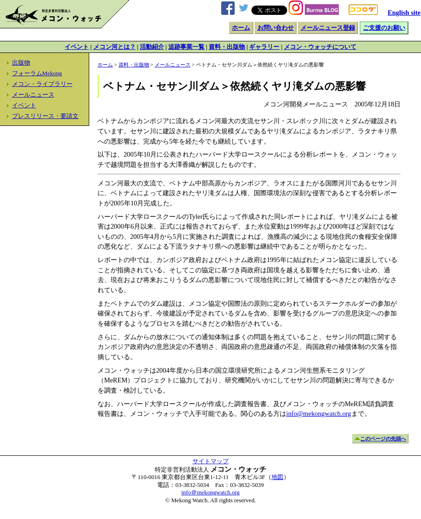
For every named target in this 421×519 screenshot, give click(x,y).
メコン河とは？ (114, 47)
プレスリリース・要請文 (45, 116)
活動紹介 (152, 47)
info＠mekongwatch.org (210, 492)
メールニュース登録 (328, 28)
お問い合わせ (275, 28)
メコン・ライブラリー (42, 84)
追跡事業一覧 (186, 47)
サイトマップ (210, 461)
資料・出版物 (227, 47)
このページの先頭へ (383, 438)
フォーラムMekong (37, 73)
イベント (77, 47)
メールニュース (33, 95)
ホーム (241, 28)
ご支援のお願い (384, 28)
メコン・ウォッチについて (320, 47)
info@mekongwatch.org (318, 413)
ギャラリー (264, 47)
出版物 (21, 62)
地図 (277, 477)
